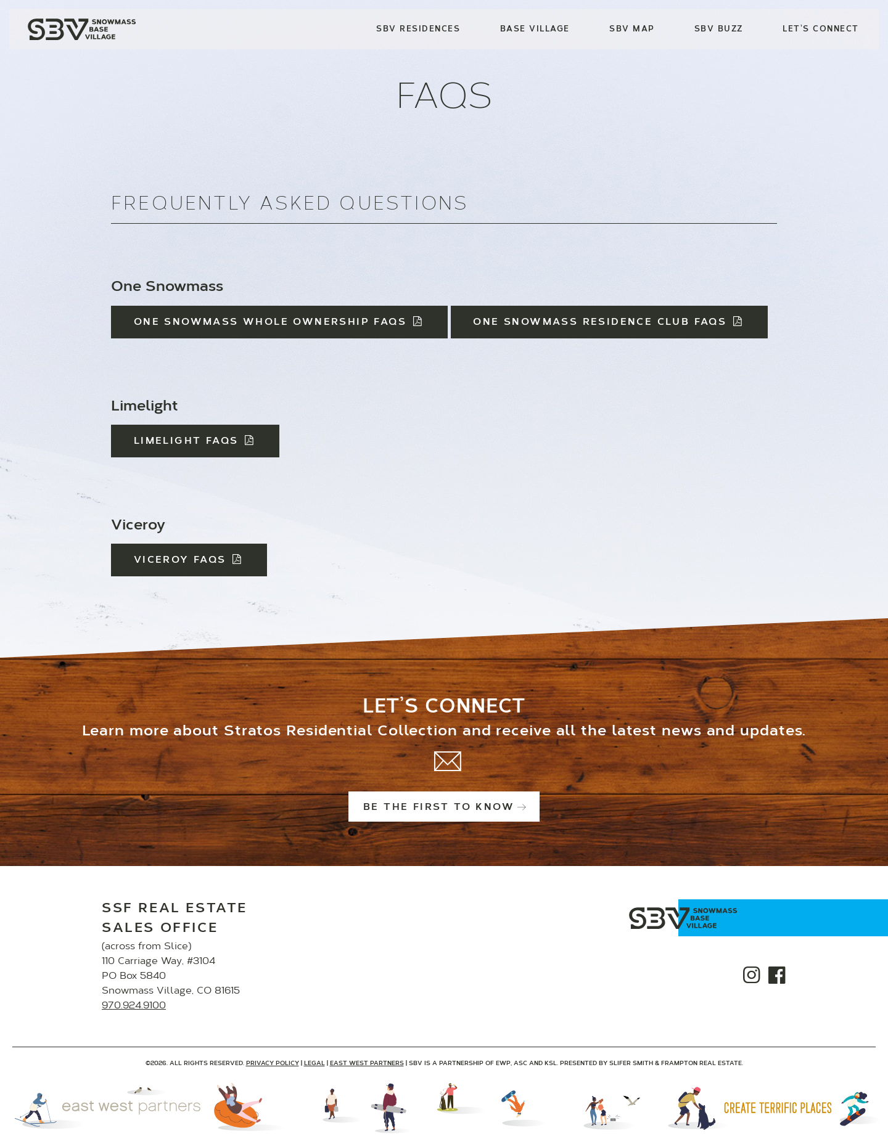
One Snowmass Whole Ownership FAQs (279, 322)
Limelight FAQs (195, 441)
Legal (314, 1063)
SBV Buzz (718, 29)
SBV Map (632, 29)
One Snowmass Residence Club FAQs (609, 322)
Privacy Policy (272, 1063)
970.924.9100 (134, 1006)
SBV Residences (418, 29)
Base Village (535, 29)
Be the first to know (444, 807)
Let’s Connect (821, 29)
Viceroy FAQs (189, 560)
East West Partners (367, 1063)
